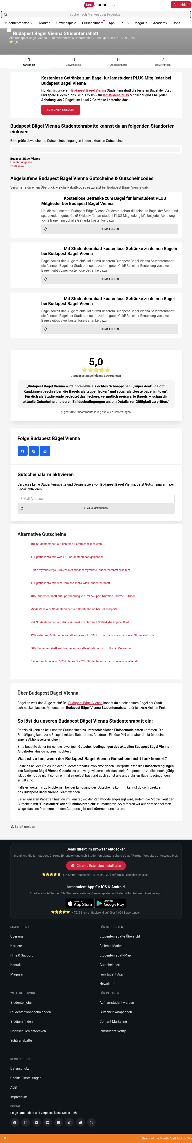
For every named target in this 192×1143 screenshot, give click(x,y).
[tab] (29, 61)
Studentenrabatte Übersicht (120, 936)
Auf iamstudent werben (117, 1002)
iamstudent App (111, 974)
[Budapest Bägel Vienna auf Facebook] (23, 451)
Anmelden (180, 5)
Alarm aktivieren (64, 508)
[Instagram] (25, 1122)
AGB (13, 1087)
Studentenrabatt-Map (115, 955)
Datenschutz (19, 1068)
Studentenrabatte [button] (18, 23)
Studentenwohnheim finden (30, 1012)
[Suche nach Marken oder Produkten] (96, 14)
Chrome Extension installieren (96, 866)
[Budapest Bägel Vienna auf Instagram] (34, 451)
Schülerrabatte (21, 1040)
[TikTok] (69, 1122)
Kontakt (16, 965)
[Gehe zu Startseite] (96, 5)
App (112, 23)
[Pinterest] (47, 1122)
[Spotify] (36, 1122)
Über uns (17, 936)
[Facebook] (14, 1122)
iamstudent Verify (113, 1031)
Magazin (140, 23)
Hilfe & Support (21, 955)
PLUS (124, 23)
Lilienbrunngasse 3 (22, 162)
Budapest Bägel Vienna (88, 90)
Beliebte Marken (111, 946)
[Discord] (58, 1122)
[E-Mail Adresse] (96, 498)
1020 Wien (17, 166)
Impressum (18, 1097)
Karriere (16, 946)
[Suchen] (6, 14)
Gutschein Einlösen (60, 109)
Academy (160, 23)
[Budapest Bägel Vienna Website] (45, 451)
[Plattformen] (113, 5)
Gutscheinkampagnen (116, 1012)
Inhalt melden (22, 826)
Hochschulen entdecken (28, 1031)
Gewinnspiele (66, 23)
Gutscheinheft (93, 22)
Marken (44, 23)
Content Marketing (113, 1021)
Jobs (176, 23)
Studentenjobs (21, 1002)
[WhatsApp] (91, 1122)
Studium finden (21, 1021)
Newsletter (108, 984)
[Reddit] (80, 1122)
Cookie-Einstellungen (25, 1078)
